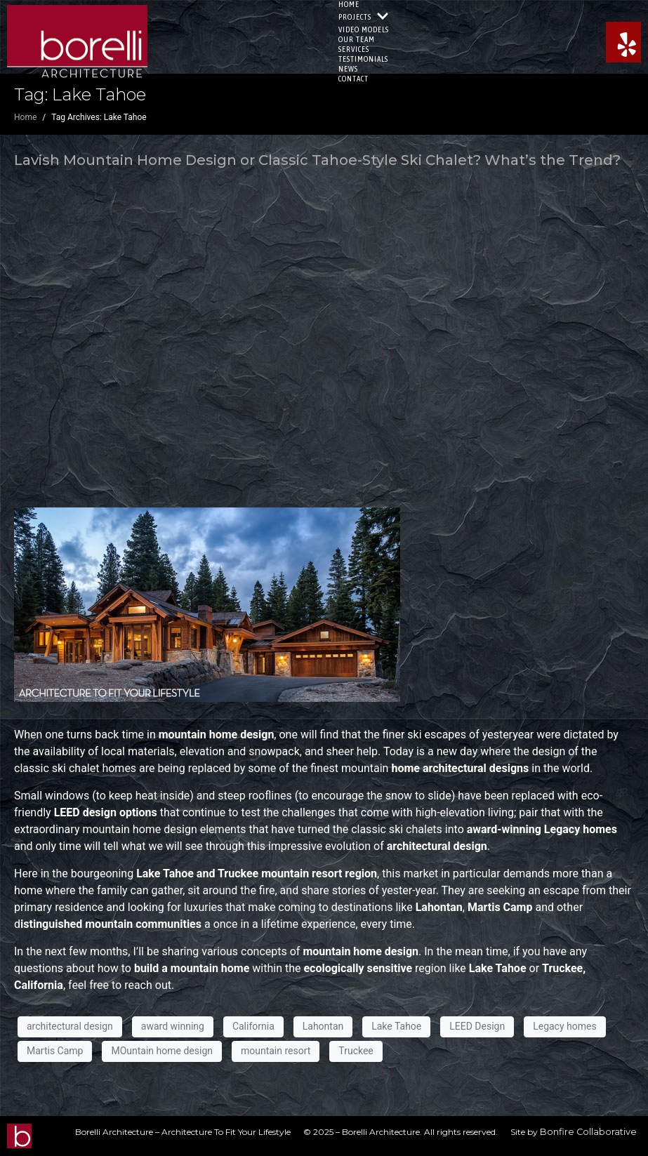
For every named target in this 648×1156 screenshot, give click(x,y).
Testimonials (363, 59)
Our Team (356, 39)
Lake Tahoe (396, 1026)
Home (348, 4)
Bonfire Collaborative (588, 1132)
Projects (363, 17)
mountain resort (275, 1050)
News (348, 69)
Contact (353, 78)
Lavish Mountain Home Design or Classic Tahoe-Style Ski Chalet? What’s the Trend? (317, 160)
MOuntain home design (162, 1050)
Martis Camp (55, 1050)
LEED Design (477, 1026)
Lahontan (323, 1026)
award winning (172, 1026)
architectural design (70, 1026)
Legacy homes (565, 1026)
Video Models (363, 29)
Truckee (355, 1050)
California (253, 1026)
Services (353, 49)
